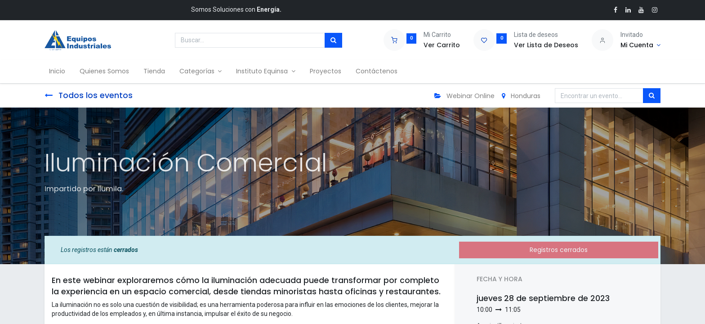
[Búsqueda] (333, 40)
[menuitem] (60, 71)
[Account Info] (640, 45)
